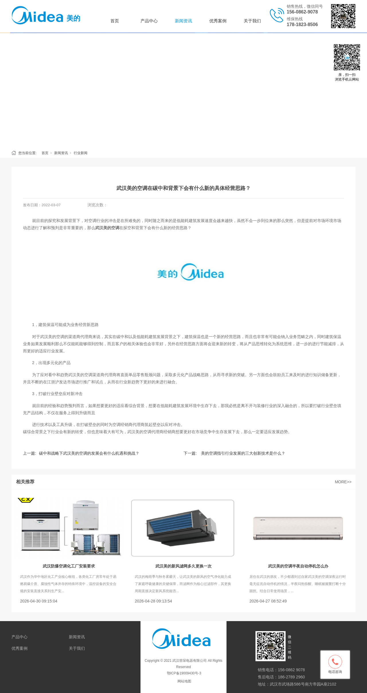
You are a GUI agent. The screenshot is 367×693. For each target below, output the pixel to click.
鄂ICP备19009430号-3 (183, 673)
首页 (114, 20)
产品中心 (149, 20)
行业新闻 (80, 153)
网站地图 (184, 681)
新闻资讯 (183, 20)
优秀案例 (218, 20)
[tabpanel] (183, 90)
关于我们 (252, 20)
